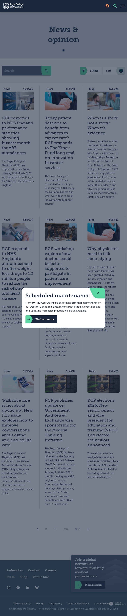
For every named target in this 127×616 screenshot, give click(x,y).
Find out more (39, 319)
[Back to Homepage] (32, 6)
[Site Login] (107, 6)
